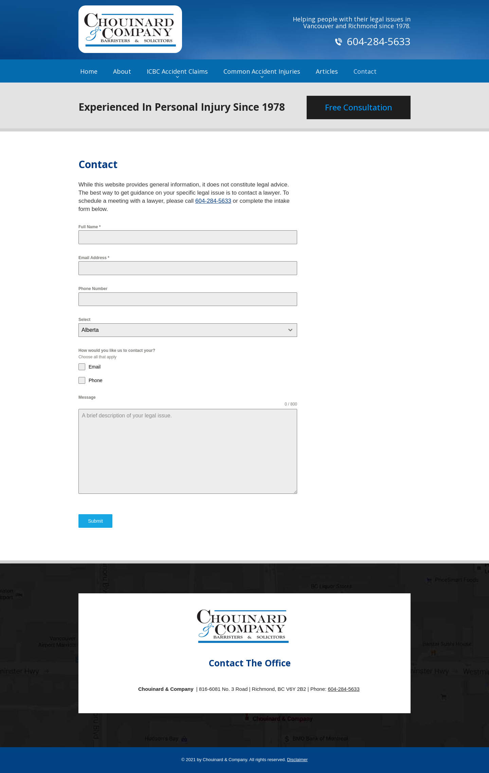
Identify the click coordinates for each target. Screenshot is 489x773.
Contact (365, 71)
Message (87, 397)
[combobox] (187, 330)
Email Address (93, 257)
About (122, 71)
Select (84, 319)
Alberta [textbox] (90, 330)
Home (88, 71)
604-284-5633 (213, 201)
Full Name (89, 226)
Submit (95, 521)
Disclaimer (297, 759)
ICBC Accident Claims (177, 71)
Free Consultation (358, 107)
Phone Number (92, 288)
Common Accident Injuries (261, 71)
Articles (327, 71)
